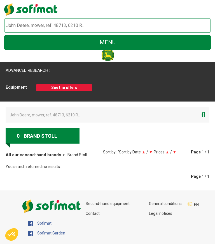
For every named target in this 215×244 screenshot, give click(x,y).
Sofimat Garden (46, 233)
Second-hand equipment (108, 203)
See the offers (64, 87)
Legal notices (160, 213)
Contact (93, 213)
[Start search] (200, 25)
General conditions (165, 203)
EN (196, 204)
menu (108, 42)
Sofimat (40, 223)
